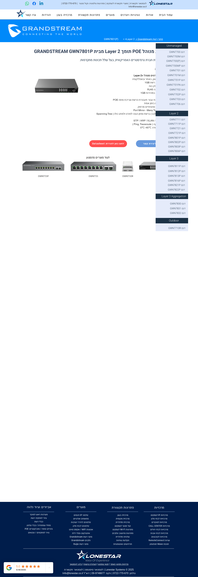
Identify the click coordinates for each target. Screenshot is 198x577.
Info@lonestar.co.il (137, 6)
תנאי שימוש (103, 564)
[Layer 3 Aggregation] (174, 196)
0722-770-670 (69, 3)
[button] (130, 15)
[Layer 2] (174, 113)
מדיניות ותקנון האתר (119, 564)
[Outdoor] (174, 220)
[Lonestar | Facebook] (34, 3)
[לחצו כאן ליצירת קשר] (155, 143)
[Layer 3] (174, 158)
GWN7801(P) (111, 39)
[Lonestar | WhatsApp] (27, 3)
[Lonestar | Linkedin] (41, 3)
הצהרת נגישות (90, 564)
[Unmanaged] (174, 46)
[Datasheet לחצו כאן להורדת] (108, 143)
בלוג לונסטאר (76, 564)
